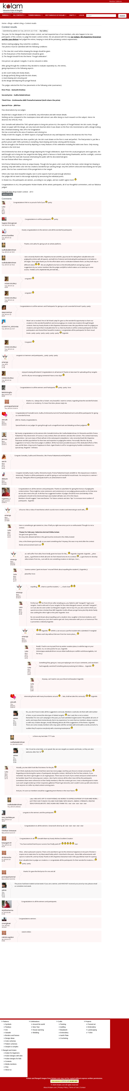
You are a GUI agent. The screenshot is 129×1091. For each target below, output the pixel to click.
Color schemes (10, 1041)
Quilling (63, 1027)
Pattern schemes (11, 1044)
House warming (38, 1030)
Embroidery (64, 1033)
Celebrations (34, 1021)
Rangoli (5, 15)
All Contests (18, 15)
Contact (82, 1087)
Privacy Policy (63, 1087)
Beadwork (63, 1030)
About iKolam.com (50, 1087)
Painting (63, 1024)
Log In (81, 15)
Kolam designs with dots (13, 1056)
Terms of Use (74, 1087)
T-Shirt (90, 1033)
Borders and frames (12, 1035)
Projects (88, 1021)
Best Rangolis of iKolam (54, 15)
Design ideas (9, 1038)
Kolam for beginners (12, 1053)
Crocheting (64, 1038)
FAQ (6, 1067)
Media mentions (11, 1064)
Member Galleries (115, 1)
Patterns (6, 1021)
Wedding (36, 1033)
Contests (8, 1061)
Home (4, 23)
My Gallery (43, 31)
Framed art (92, 1024)
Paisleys (8, 1027)
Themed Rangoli (34, 15)
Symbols (8, 1024)
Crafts (71, 15)
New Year (36, 1027)
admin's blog (18, 23)
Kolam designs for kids (13, 1059)
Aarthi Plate (64, 1035)
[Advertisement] (67, 8)
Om (6, 1030)
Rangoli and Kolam (9, 1050)
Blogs (10, 23)
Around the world (39, 1024)
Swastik (8, 1033)
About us (8, 1070)
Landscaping (92, 1030)
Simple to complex (11, 1047)
